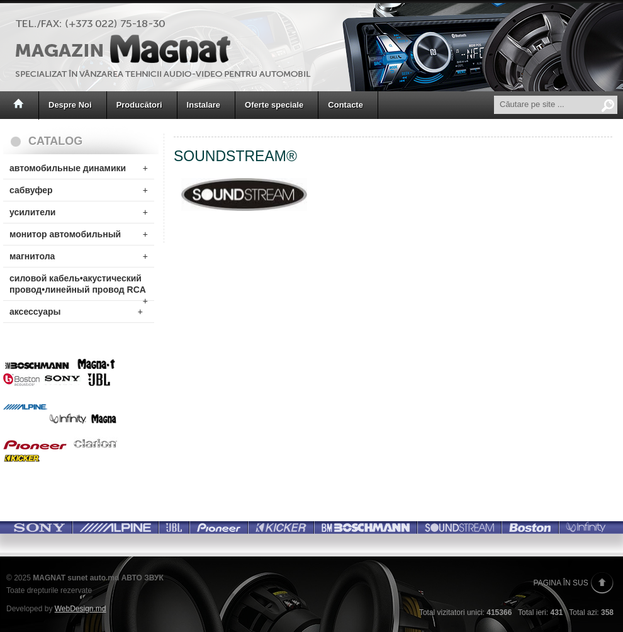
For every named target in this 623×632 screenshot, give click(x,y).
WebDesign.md (80, 608)
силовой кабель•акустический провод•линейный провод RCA (78, 286)
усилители (78, 212)
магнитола (78, 256)
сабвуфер (78, 190)
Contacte (345, 105)
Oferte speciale (274, 105)
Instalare (203, 105)
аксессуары (76, 311)
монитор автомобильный (78, 234)
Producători (139, 105)
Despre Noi (70, 105)
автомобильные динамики (78, 168)
